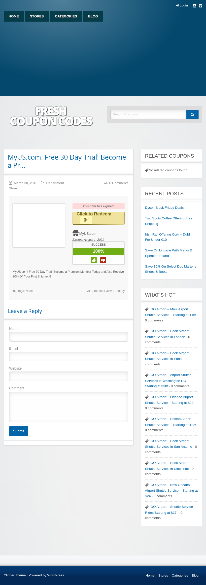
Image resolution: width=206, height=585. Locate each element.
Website (68, 373)
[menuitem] (14, 16)
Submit (18, 431)
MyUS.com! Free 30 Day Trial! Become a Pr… (67, 161)
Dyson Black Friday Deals (164, 207)
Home (14, 16)
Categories (66, 16)
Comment (68, 404)
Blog (93, 16)
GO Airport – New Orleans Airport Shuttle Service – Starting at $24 (171, 490)
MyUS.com (87, 234)
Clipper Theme (15, 575)
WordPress (55, 575)
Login (182, 5)
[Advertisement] (103, 59)
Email (68, 353)
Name (68, 334)
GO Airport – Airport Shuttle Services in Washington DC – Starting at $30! (168, 380)
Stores (37, 16)
